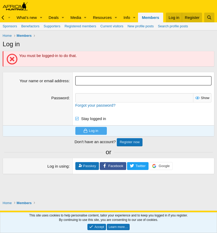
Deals (54, 17)
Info (127, 17)
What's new (27, 17)
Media (75, 17)
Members (150, 17)
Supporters (52, 26)
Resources (102, 17)
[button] (41, 17)
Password (60, 98)
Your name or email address (43, 81)
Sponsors (10, 26)
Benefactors (30, 26)
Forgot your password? (95, 105)
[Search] (209, 17)
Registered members (80, 26)
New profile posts (141, 26)
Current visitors (111, 26)
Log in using (58, 166)
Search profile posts (173, 26)
